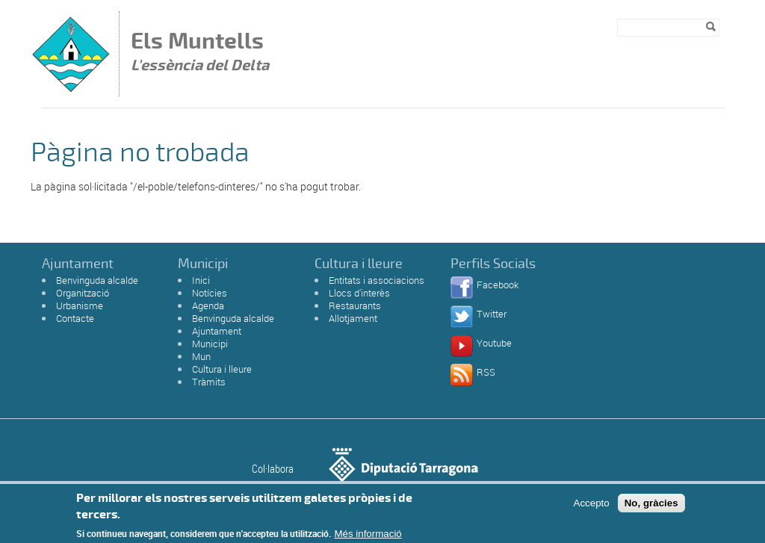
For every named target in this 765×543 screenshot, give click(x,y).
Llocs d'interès (359, 293)
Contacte (75, 318)
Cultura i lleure (222, 369)
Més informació (367, 537)
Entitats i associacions (376, 280)
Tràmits (209, 381)
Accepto (592, 506)
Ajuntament (216, 331)
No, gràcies (651, 506)
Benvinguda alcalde (97, 280)
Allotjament (353, 318)
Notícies (209, 293)
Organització (82, 293)
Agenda (208, 305)
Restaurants (355, 305)
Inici (201, 280)
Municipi (210, 343)
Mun (201, 356)
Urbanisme (79, 305)
